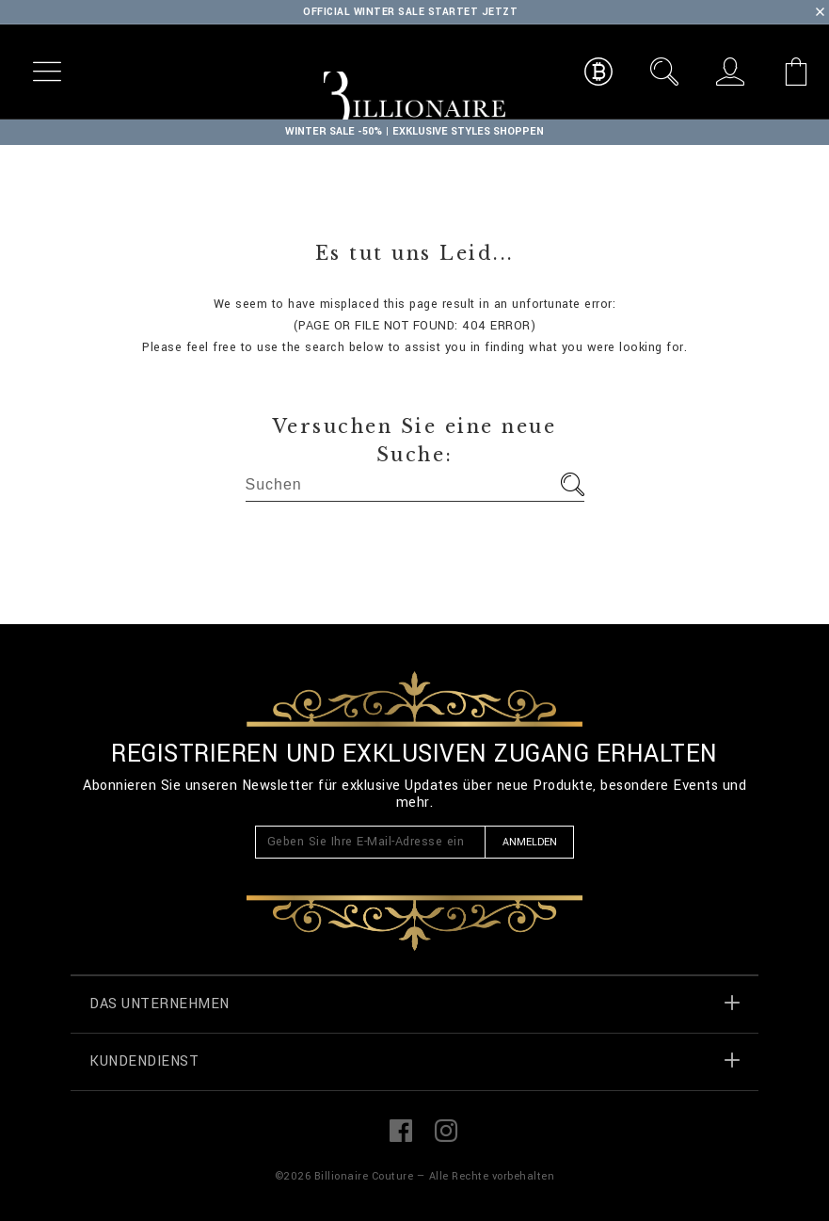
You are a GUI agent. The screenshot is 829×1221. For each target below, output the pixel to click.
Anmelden (529, 842)
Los (572, 484)
